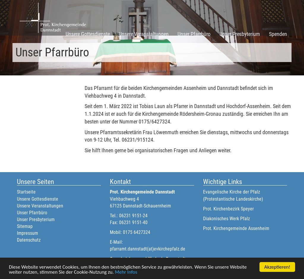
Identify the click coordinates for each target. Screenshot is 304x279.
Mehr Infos (126, 272)
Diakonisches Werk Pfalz (226, 218)
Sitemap (25, 226)
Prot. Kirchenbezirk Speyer (228, 209)
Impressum (27, 233)
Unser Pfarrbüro (194, 34)
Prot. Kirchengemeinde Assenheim (236, 228)
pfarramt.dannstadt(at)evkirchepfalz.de (147, 249)
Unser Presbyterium (239, 34)
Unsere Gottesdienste (88, 34)
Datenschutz (29, 240)
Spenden (278, 34)
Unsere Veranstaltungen (144, 34)
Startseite (26, 192)
